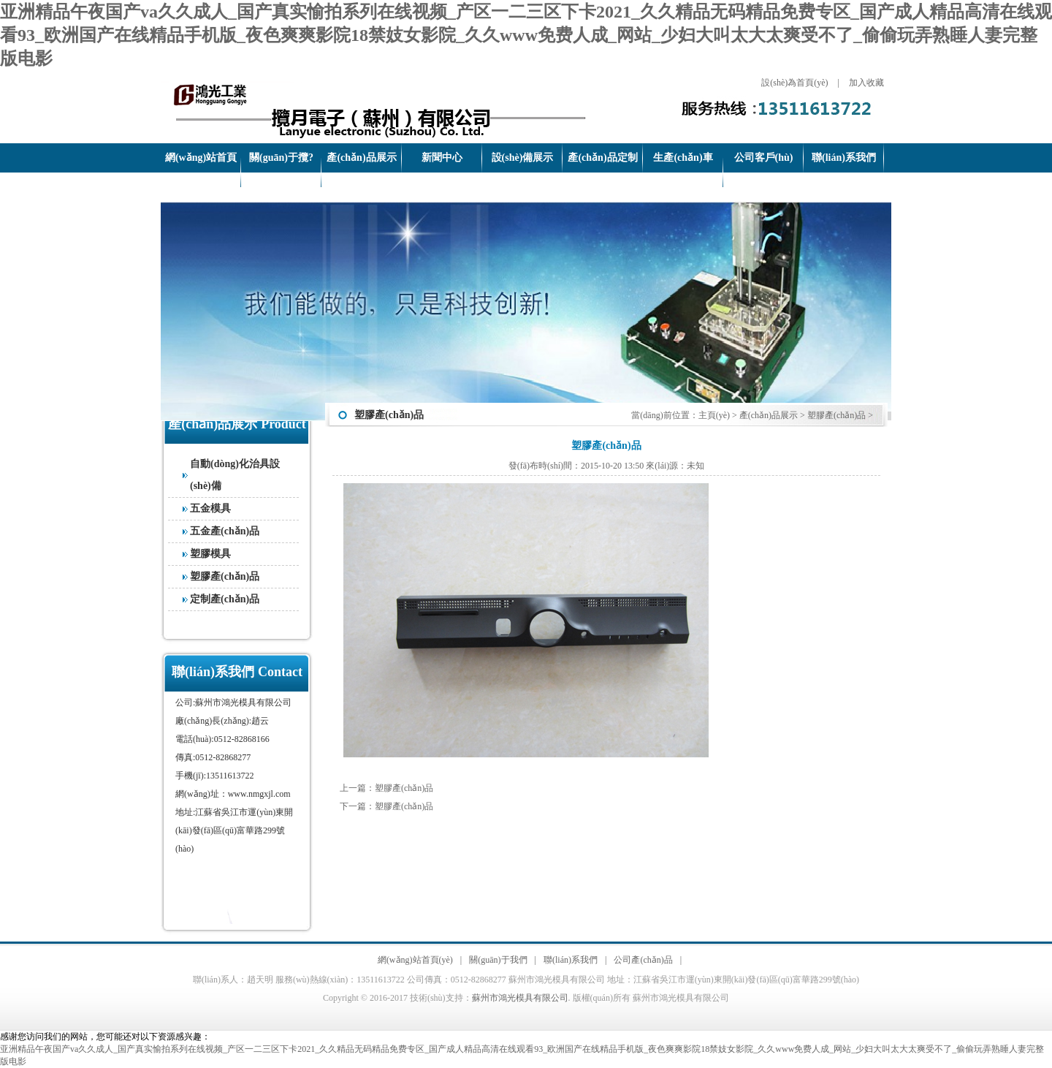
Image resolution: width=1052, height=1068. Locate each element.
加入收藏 (866, 82)
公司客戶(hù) (763, 157)
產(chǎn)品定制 (602, 157)
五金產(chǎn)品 (224, 531)
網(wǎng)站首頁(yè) (201, 172)
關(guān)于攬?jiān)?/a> (281, 172)
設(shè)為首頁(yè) (794, 82)
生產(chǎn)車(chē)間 (682, 172)
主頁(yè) (714, 415)
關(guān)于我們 (498, 960)
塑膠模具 (210, 553)
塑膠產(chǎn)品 (224, 576)
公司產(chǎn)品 (643, 960)
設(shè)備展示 (523, 157)
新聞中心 (442, 157)
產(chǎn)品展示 (361, 157)
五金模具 (210, 508)
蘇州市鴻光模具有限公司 (520, 998)
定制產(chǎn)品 (224, 599)
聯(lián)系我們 (844, 157)
